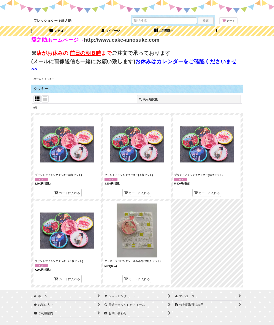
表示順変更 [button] (148, 99)
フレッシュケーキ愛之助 (52, 20)
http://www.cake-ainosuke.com (122, 40)
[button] (216, 31)
